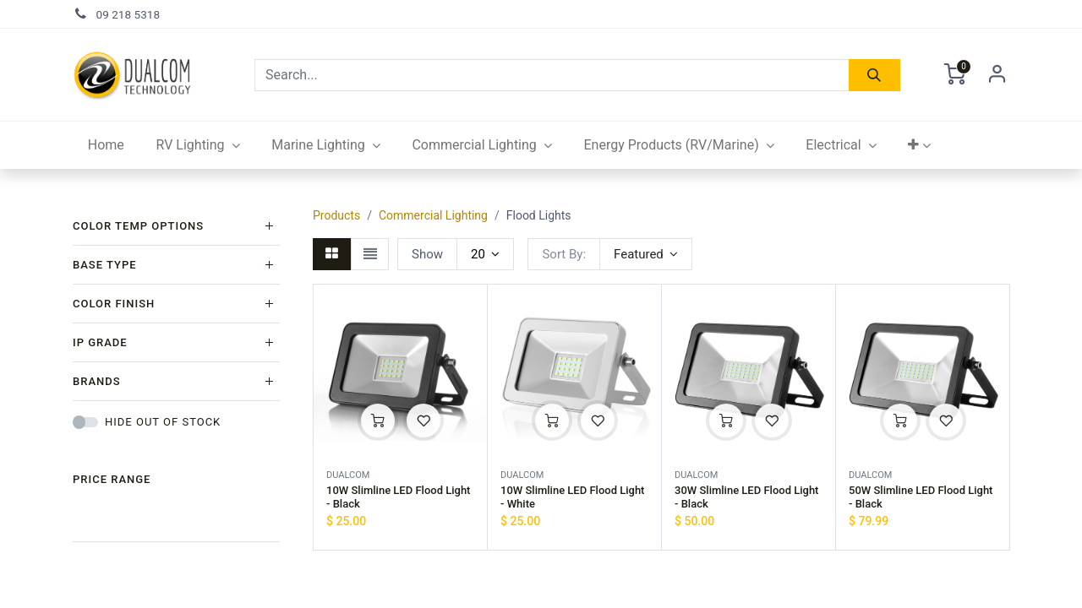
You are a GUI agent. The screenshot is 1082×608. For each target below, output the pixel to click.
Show (427, 254)
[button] (920, 145)
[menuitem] (106, 145)
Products (336, 215)
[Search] (874, 75)
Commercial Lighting (433, 215)
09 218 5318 (128, 14)
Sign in (997, 75)
